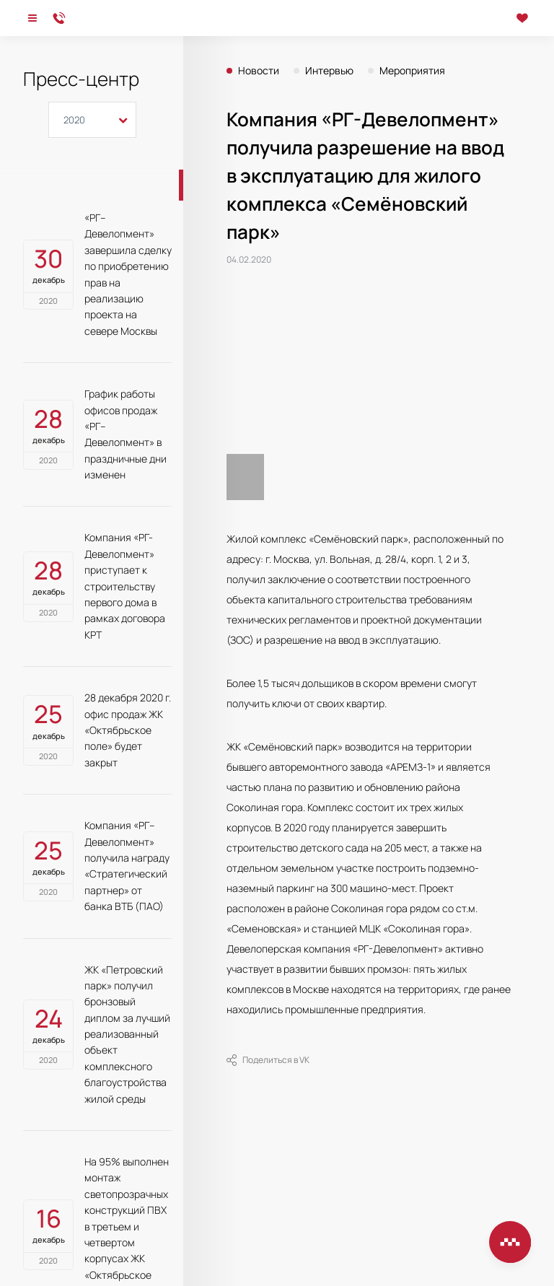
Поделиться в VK (268, 1060)
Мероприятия (412, 70)
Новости (258, 70)
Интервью (329, 70)
